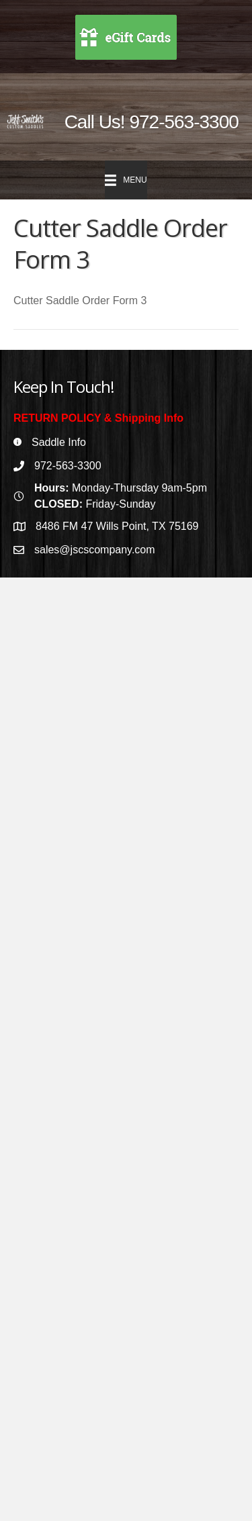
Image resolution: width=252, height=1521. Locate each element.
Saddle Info (59, 442)
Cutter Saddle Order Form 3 (79, 300)
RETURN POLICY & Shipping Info (98, 418)
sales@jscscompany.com (94, 549)
